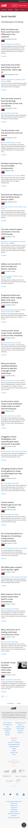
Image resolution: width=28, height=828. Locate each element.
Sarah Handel (7, 44)
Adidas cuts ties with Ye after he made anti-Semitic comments (11, 266)
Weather (7, 734)
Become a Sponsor (14, 746)
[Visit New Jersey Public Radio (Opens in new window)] (7, 781)
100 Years (22, 9)
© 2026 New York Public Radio (14, 801)
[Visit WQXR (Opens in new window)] (7, 776)
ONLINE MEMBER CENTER (14, 744)
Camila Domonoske (8, 207)
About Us (14, 740)
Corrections (14, 809)
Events (7, 726)
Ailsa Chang (15, 113)
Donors (14, 748)
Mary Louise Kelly (16, 79)
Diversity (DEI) (14, 752)
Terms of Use (14, 803)
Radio (5, 9)
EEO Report (14, 815)
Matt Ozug (7, 310)
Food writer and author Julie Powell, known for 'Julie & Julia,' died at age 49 (11, 68)
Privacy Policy (14, 805)
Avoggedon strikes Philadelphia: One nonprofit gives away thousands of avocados (10, 440)
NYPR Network (23, 1)
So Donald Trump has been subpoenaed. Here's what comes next (8, 667)
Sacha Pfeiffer (22, 451)
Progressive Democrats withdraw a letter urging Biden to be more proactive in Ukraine (11, 299)
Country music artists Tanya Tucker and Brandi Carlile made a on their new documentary (11, 405)
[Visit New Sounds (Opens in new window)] (21, 776)
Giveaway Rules (14, 811)
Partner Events (8, 728)
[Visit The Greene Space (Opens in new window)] (21, 781)
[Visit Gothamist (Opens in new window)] (14, 771)
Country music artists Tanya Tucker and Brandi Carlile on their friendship (11, 333)
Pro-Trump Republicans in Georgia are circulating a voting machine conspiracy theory (12, 537)
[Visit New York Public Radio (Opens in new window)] (14, 762)
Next (18, 703)
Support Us (20, 732)
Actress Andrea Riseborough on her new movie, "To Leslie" (11, 504)
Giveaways (7, 732)
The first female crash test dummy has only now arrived (12, 132)
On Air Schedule (7, 722)
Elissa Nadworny (16, 44)
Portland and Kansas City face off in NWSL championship (11, 165)
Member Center (23, 5)
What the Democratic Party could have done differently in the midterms (10, 33)
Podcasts (20, 724)
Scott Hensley (21, 241)
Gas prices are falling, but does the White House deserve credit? (11, 197)
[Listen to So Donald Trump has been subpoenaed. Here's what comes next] (2, 696)
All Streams (10, 9)
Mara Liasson (6, 577)
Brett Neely (15, 548)
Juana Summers (16, 175)
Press (14, 754)
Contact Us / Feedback (14, 742)
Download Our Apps (20, 722)
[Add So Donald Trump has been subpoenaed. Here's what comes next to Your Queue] (6, 696)
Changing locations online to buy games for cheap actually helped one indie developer (12, 472)
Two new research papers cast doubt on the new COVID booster (11, 231)
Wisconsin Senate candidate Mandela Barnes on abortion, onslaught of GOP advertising (9, 368)
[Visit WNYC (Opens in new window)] (6, 771)
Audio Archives (20, 728)
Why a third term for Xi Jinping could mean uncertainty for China (10, 632)
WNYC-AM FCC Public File (14, 817)
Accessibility (14, 807)
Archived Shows (20, 726)
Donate (15, 5)
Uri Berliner (15, 276)
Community (7, 730)
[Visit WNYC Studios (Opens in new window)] (22, 771)
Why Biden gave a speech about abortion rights (11, 568)
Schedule (16, 9)
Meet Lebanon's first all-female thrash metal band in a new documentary (11, 598)
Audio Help (20, 730)
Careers (14, 750)
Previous (11, 703)
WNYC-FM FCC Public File (14, 813)
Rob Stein (5, 241)
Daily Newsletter (7, 724)
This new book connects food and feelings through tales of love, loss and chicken (11, 102)
